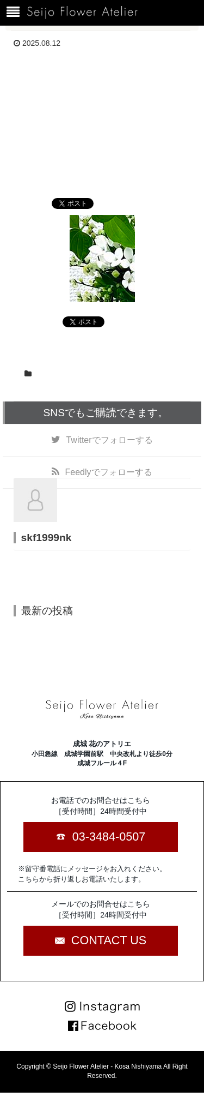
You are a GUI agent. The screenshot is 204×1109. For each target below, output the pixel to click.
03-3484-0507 (108, 836)
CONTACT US (108, 940)
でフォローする (109, 440)
